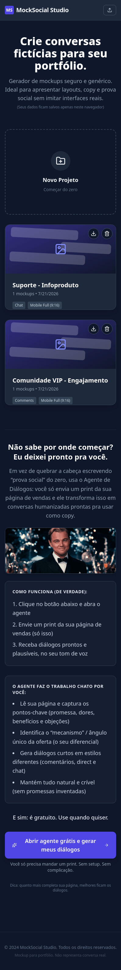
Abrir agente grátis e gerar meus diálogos (60, 845)
